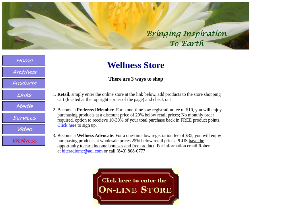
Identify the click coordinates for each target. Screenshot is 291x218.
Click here (66, 125)
